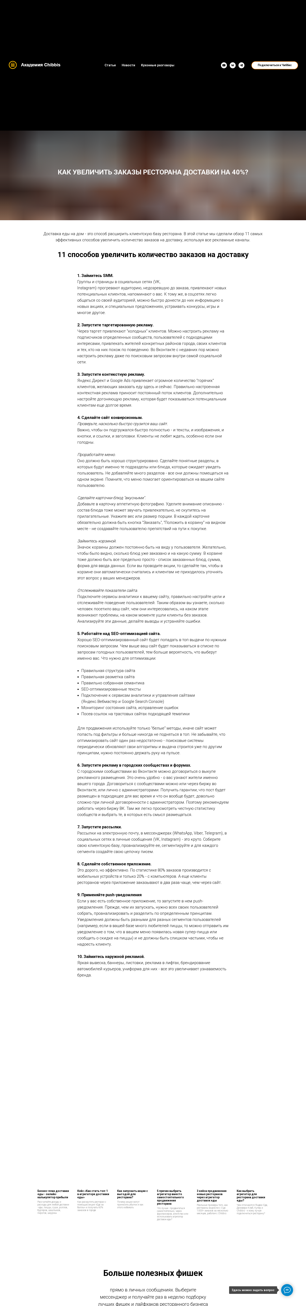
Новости (128, 65)
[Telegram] (241, 65)
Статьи (110, 65)
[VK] (233, 65)
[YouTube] (224, 65)
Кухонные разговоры (157, 65)
